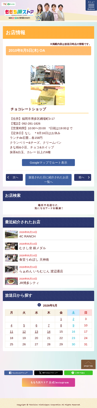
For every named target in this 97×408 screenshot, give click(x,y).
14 (48, 331)
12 (24, 331)
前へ (81, 177)
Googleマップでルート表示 (48, 162)
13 (36, 331)
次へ (15, 177)
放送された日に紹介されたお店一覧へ (48, 179)
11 (11, 331)
